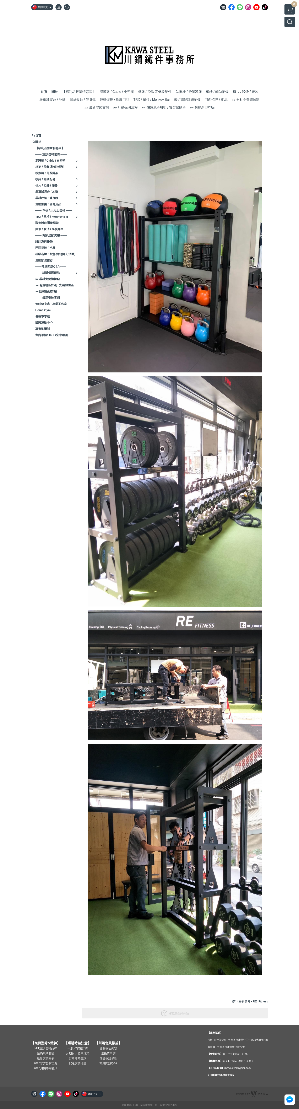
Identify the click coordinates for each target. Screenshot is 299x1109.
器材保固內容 (108, 1048)
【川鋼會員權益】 (108, 1043)
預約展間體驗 (45, 1053)
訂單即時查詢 (77, 1058)
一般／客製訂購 (77, 1048)
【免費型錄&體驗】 (45, 1043)
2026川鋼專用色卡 (46, 1068)
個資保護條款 (108, 1058)
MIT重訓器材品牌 (45, 1048)
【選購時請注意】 (77, 1043)
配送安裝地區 (77, 1063)
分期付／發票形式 (77, 1053)
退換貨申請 (108, 1053)
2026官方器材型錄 (46, 1063)
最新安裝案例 (45, 1058)
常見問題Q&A (108, 1063)
